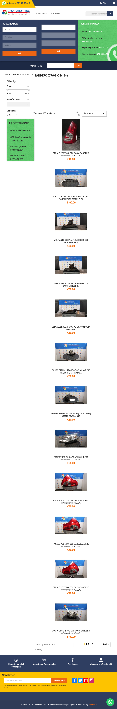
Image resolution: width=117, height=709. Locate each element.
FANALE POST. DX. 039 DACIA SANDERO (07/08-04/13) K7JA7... (71, 588)
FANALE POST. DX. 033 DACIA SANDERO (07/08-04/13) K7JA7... (71, 545)
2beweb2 (92, 705)
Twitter (80, 680)
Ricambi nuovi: (89, 54)
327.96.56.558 (103, 54)
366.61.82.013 (88, 42)
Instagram (91, 680)
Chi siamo (56, 13)
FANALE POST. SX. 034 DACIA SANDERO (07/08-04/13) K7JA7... (71, 501)
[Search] (99, 13)
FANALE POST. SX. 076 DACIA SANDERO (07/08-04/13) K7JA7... (71, 154)
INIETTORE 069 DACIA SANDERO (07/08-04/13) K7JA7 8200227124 (71, 197)
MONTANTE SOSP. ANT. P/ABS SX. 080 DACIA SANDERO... (71, 241)
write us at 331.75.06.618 (18, 3)
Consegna (41, 13)
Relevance (94, 113)
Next (106, 644)
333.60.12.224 (105, 47)
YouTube (85, 680)
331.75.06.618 (95, 31)
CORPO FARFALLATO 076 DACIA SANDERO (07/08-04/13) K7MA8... (71, 371)
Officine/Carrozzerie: (92, 38)
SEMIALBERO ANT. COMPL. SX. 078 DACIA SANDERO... (71, 328)
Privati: (85, 31)
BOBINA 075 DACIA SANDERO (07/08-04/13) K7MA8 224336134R (71, 415)
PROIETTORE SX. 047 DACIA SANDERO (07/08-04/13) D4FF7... (71, 458)
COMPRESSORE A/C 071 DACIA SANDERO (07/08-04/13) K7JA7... (71, 632)
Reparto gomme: (90, 47)
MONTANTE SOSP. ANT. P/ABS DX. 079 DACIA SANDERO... (71, 284)
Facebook (74, 680)
